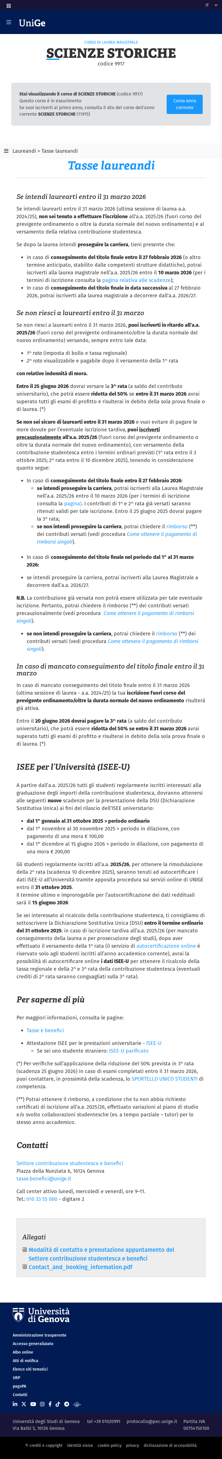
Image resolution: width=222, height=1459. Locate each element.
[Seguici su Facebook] (50, 1404)
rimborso (177, 526)
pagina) (73, 503)
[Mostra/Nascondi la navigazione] (9, 22)
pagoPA (19, 1386)
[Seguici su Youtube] (33, 1404)
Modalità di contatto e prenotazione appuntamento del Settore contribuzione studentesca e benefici (101, 1254)
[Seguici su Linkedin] (15, 1404)
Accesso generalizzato (33, 1343)
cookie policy (110, 1445)
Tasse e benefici (45, 1030)
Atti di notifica (25, 1360)
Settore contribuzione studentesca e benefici (69, 1163)
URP (16, 1377)
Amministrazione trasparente (39, 1335)
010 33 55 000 (41, 1199)
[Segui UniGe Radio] (77, 1404)
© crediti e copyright (43, 1445)
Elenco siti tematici (30, 1369)
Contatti (20, 1394)
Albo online (23, 1352)
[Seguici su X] (23, 1404)
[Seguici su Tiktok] (58, 1404)
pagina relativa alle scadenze (136, 280)
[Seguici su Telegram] (66, 1404)
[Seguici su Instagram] (42, 1404)
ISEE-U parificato (129, 1050)
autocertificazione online (166, 945)
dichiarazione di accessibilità (170, 1445)
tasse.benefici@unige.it (43, 1178)
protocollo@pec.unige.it (152, 1421)
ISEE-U (154, 1043)
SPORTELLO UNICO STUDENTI (165, 1078)
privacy (132, 1445)
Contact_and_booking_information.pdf (80, 1267)
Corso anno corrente (184, 104)
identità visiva (80, 1445)
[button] (8, 4)
